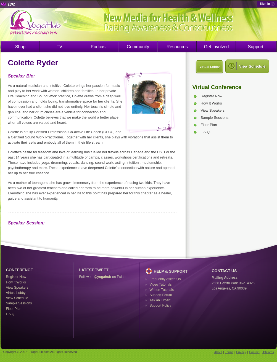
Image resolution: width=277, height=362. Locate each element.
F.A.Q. (206, 132)
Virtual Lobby (209, 66)
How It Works (211, 103)
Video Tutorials (161, 284)
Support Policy (160, 305)
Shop (20, 46)
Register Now (211, 96)
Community (138, 46)
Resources (177, 46)
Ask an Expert (160, 300)
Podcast (99, 46)
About (218, 352)
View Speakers (213, 110)
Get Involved (216, 46)
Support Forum (161, 295)
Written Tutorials (162, 290)
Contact (254, 352)
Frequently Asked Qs (165, 279)
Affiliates (268, 352)
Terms (229, 352)
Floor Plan (209, 125)
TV (59, 46)
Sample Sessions (214, 118)
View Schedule (17, 298)
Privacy (241, 352)
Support (255, 46)
